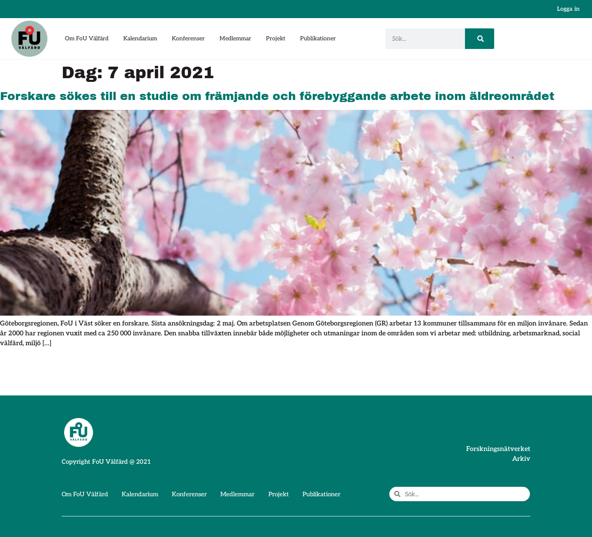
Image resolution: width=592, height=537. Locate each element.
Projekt (275, 38)
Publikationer (318, 38)
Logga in (568, 8)
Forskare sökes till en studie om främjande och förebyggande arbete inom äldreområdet (277, 96)
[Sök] (479, 38)
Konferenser (188, 38)
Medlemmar (235, 38)
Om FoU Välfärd (87, 38)
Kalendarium (140, 38)
